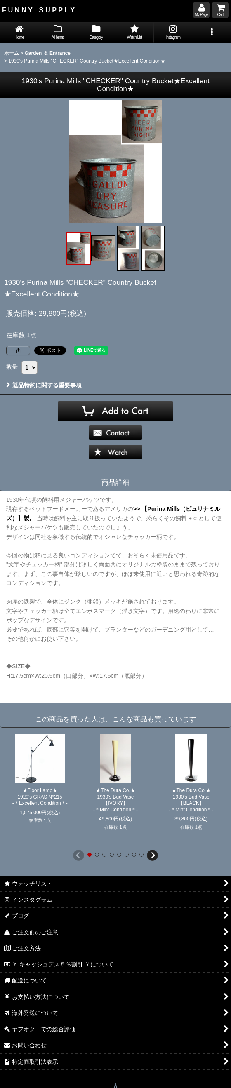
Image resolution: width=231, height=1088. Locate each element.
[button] (211, 32)
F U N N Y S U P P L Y (38, 10)
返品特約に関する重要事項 (44, 385)
